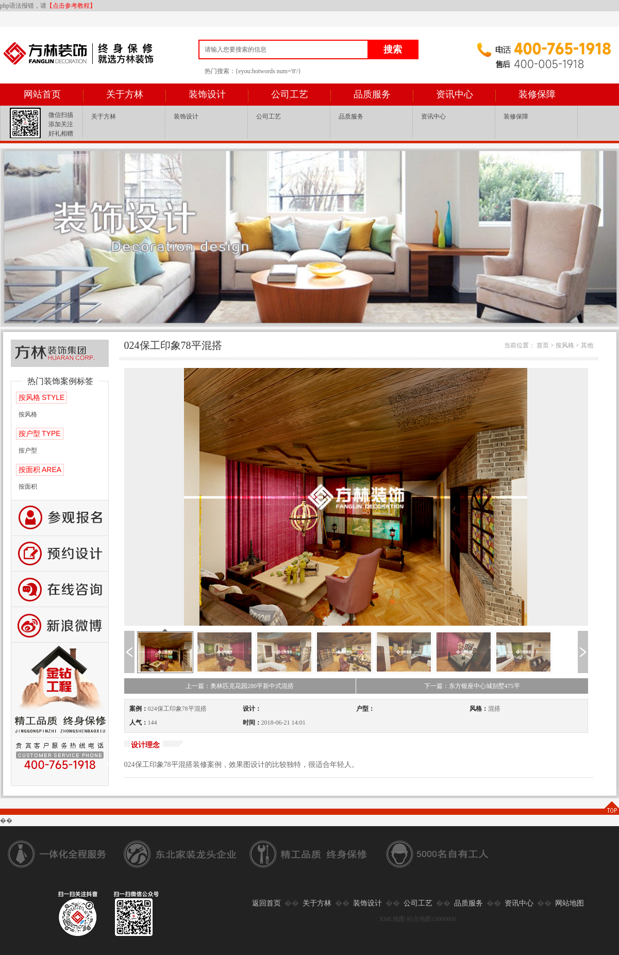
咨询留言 (59, 589)
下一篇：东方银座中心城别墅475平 (472, 686)
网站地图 (569, 903)
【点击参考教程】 (71, 5)
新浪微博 (59, 625)
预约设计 (59, 554)
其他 (587, 345)
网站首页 (42, 94)
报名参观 (59, 518)
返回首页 (266, 903)
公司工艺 (289, 94)
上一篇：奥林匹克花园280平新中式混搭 (240, 686)
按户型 (28, 450)
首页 (543, 345)
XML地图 (392, 919)
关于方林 (124, 94)
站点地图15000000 (431, 919)
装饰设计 (207, 94)
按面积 (28, 486)
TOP (611, 808)
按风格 (28, 414)
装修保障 (537, 94)
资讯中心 (454, 94)
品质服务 (372, 94)
